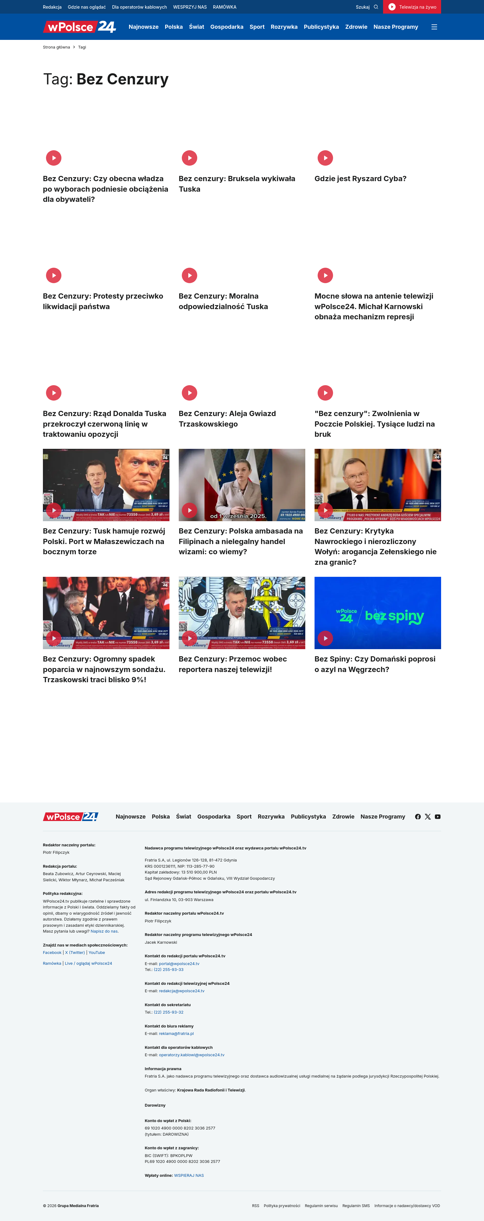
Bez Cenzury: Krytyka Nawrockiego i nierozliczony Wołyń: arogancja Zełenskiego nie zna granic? (376, 546)
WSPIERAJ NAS (189, 1175)
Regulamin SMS (356, 1205)
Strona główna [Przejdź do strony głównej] (56, 47)
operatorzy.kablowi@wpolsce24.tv (191, 1054)
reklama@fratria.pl (176, 1033)
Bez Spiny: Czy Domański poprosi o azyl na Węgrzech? (375, 664)
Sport (257, 26)
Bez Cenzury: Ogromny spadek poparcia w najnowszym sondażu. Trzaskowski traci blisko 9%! (104, 669)
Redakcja (52, 7)
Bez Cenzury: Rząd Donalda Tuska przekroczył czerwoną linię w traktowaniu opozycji (104, 424)
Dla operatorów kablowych (139, 7)
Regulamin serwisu (321, 1205)
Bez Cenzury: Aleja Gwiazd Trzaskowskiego (227, 418)
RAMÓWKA (224, 7)
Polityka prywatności (282, 1205)
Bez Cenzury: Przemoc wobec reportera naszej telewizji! (233, 664)
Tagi (82, 47)
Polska (174, 26)
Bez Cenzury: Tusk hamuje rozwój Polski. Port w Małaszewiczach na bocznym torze (104, 541)
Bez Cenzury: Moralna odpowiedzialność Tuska (223, 301)
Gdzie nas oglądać (87, 7)
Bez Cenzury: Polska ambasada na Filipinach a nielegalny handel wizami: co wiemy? (241, 541)
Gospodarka (227, 26)
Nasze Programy (395, 26)
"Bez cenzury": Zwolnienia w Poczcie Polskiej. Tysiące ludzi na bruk (375, 424)
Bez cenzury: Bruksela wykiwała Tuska (237, 184)
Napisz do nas (104, 931)
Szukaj (367, 7)
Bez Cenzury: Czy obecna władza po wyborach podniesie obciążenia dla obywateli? (105, 189)
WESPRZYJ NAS (190, 7)
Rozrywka (284, 26)
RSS (255, 1205)
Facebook (52, 952)
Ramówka (52, 963)
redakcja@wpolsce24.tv (181, 990)
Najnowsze (144, 26)
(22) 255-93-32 (168, 1012)
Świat (196, 26)
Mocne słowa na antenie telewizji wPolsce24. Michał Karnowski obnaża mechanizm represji (374, 306)
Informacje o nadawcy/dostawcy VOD (407, 1205)
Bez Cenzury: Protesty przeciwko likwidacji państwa (103, 301)
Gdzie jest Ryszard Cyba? (361, 178)
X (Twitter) (75, 952)
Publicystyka (321, 26)
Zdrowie (356, 26)
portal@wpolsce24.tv (179, 963)
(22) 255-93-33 (168, 969)
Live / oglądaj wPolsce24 (88, 963)
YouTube (97, 952)
